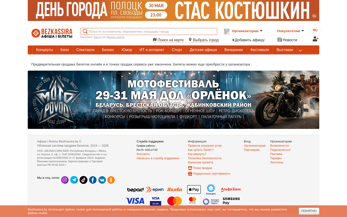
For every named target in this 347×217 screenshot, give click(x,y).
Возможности (279, 145)
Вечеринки (233, 50)
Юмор (127, 50)
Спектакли (85, 50)
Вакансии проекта (200, 162)
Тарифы (276, 158)
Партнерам (252, 150)
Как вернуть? (197, 154)
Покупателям (290, 31)
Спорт (177, 50)
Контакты (143, 154)
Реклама (276, 154)
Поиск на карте (169, 40)
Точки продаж (202, 168)
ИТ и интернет (151, 50)
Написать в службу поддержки (158, 158)
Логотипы (277, 162)
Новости (287, 39)
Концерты (44, 50)
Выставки (285, 50)
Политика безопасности (204, 158)
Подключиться (280, 150)
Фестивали (259, 50)
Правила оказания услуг (205, 145)
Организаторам (247, 31)
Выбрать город (203, 40)
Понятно (309, 211)
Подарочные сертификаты (211, 173)
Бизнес (108, 50)
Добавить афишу (248, 40)
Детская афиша (203, 50)
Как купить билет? (200, 150)
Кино (64, 50)
